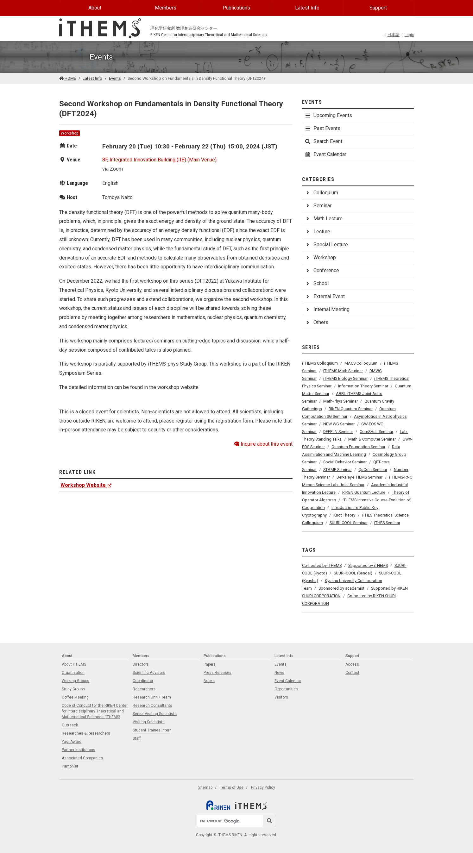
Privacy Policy (263, 787)
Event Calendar (325, 154)
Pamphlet (70, 766)
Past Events (322, 128)
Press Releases (217, 672)
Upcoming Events (328, 115)
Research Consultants (152, 705)
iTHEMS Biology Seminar (345, 378)
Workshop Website (86, 485)
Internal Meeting (327, 309)
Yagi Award (71, 741)
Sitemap (205, 787)
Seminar (318, 206)
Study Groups (73, 689)
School (317, 283)
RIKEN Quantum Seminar (351, 408)
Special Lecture (326, 244)
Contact (352, 672)
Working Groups (75, 681)
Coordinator (143, 681)
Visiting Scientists (149, 722)
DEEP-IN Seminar (338, 431)
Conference (322, 270)
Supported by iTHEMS (368, 565)
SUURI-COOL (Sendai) (353, 573)
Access (352, 664)
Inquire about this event (263, 444)
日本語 (392, 34)
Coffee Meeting (75, 697)
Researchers (144, 689)
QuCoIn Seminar (372, 469)
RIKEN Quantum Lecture (363, 492)
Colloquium (321, 193)
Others (316, 322)
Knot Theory (344, 515)
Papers (210, 664)
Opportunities (286, 689)
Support (378, 8)
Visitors (281, 697)
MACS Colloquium (360, 363)
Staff (137, 738)
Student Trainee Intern (152, 730)
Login (408, 34)
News (279, 672)
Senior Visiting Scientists (155, 714)
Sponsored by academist (341, 588)
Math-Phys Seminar (340, 401)
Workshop (69, 133)
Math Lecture (324, 219)
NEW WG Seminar (339, 424)
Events (115, 78)
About (94, 8)
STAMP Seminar (337, 469)
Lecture (317, 232)
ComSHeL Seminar (376, 431)
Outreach (70, 725)
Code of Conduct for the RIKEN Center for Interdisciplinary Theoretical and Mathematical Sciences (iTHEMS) (95, 711)
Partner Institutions (78, 750)
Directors (141, 664)
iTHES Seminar (387, 522)
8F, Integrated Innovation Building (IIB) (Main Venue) (159, 160)
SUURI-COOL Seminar (349, 522)
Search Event (323, 141)
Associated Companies (82, 758)
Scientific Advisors (149, 672)
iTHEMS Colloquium (320, 363)
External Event (325, 296)
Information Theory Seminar (363, 386)
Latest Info (307, 8)
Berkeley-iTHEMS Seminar (359, 477)
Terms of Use (231, 787)
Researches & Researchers (86, 733)
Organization (73, 672)
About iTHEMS (74, 664)
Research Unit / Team (152, 697)
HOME (67, 78)
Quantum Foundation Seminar (358, 446)
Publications (236, 8)
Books (209, 681)
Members (165, 8)
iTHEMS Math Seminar (343, 370)
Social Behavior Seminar (345, 462)
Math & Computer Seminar (372, 439)
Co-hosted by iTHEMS (322, 565)
